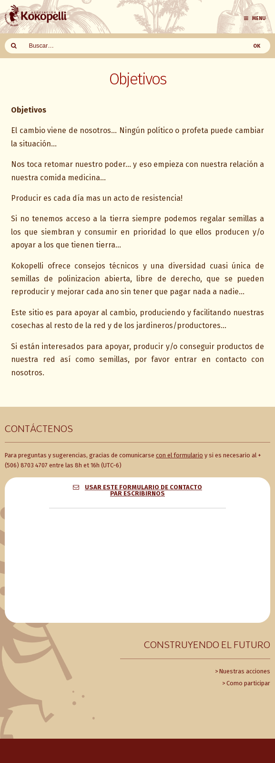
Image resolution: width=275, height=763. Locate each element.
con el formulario (179, 455)
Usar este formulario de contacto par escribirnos (143, 490)
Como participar (248, 683)
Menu (254, 18)
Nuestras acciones (244, 671)
